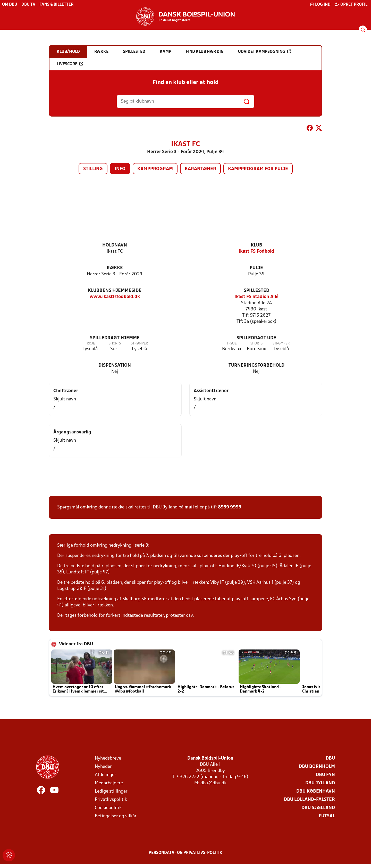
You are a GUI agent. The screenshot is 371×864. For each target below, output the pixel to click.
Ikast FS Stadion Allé (256, 297)
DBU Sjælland (318, 808)
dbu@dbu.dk (213, 783)
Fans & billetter (56, 4)
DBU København (315, 791)
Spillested (256, 291)
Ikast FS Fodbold (256, 251)
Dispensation (114, 365)
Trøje (90, 343)
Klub (256, 245)
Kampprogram (155, 169)
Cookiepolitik (108, 808)
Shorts (115, 343)
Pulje (256, 268)
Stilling (93, 169)
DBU (330, 758)
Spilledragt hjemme (115, 338)
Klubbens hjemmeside (114, 291)
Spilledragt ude (256, 338)
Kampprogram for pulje (258, 169)
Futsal (327, 816)
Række (115, 268)
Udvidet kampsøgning (264, 52)
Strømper (139, 343)
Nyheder (103, 766)
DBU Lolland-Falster (309, 799)
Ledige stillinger (111, 791)
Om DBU (9, 4)
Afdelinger (105, 775)
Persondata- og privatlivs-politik (185, 853)
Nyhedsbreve (108, 758)
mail (189, 507)
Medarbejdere (109, 783)
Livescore (70, 64)
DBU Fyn (325, 775)
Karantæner (200, 169)
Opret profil (351, 4)
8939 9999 (229, 507)
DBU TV (28, 4)
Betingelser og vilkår (116, 816)
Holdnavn (114, 245)
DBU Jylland (320, 783)
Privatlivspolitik (111, 799)
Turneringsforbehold (256, 365)
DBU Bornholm (317, 766)
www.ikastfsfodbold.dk (115, 297)
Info (120, 169)
